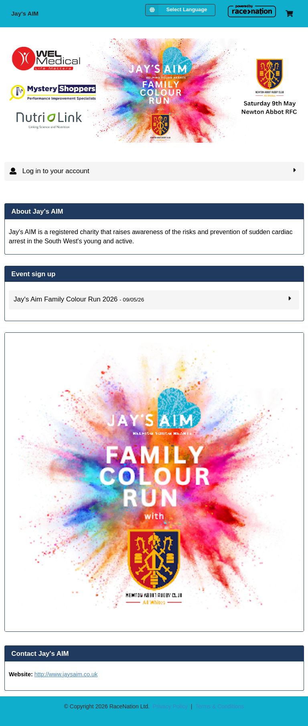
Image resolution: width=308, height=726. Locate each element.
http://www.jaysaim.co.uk (66, 674)
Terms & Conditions (219, 706)
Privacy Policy (170, 706)
